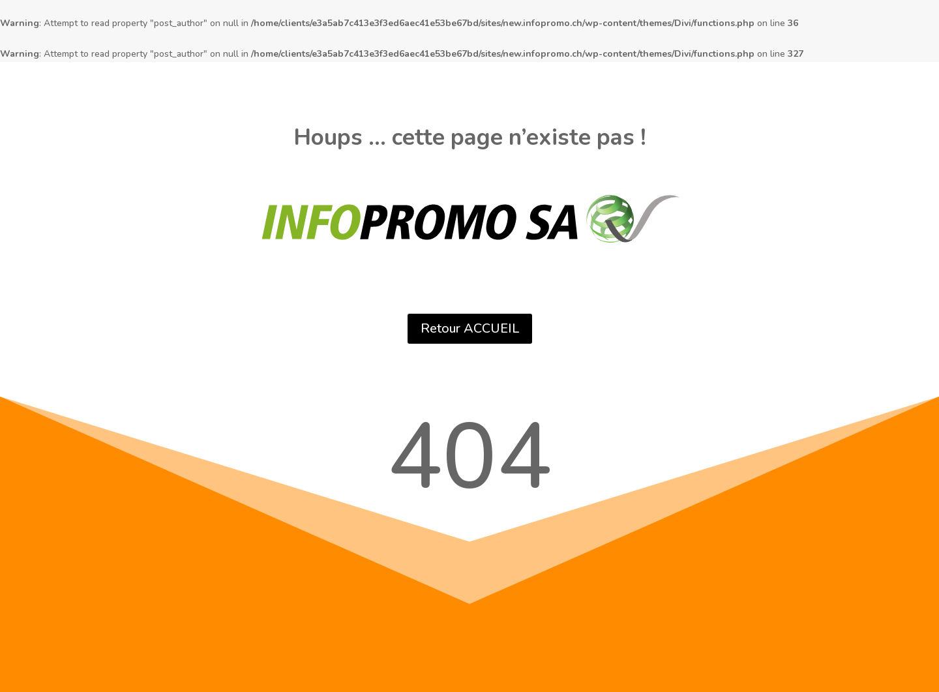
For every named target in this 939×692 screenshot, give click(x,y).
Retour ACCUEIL (470, 328)
